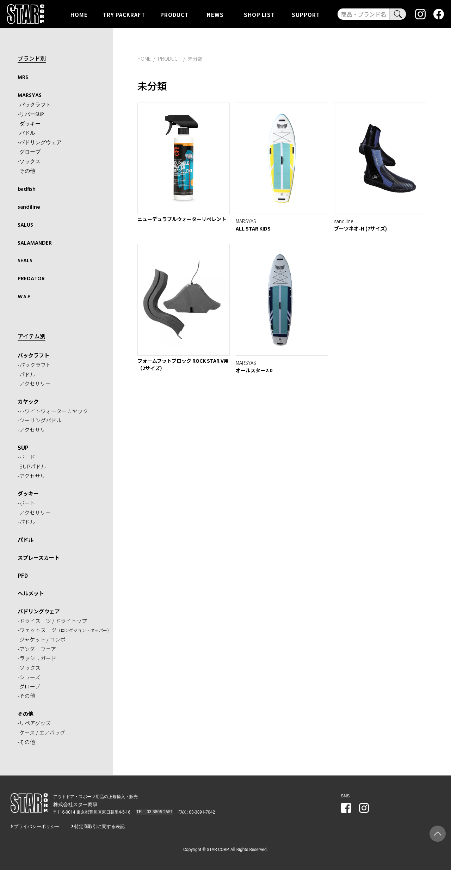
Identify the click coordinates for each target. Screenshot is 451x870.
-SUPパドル (32, 465)
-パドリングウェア (40, 142)
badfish (26, 188)
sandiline (29, 206)
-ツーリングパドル (40, 419)
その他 (25, 712)
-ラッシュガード (37, 657)
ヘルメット (31, 592)
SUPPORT (306, 14)
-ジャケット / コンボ (42, 638)
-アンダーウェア (37, 647)
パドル (25, 538)
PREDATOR (31, 278)
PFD (23, 574)
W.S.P (24, 296)
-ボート (26, 502)
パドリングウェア (39, 609)
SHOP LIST (259, 14)
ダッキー (28, 492)
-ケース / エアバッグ (41, 731)
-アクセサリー (34, 382)
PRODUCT (174, 14)
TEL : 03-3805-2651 (154, 810)
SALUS (25, 224)
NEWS (215, 14)
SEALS (25, 260)
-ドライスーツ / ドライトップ (52, 619)
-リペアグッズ (34, 721)
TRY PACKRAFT (124, 14)
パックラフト (33, 354)
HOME (79, 14)
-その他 (26, 170)
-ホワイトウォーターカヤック (53, 409)
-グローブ (29, 152)
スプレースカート (39, 556)
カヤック (28, 400)
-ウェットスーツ (64, 628)
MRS (23, 77)
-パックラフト (34, 104)
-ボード (26, 455)
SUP (23, 446)
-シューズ (29, 675)
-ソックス (29, 161)
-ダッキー (29, 124)
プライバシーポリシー (37, 825)
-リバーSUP (31, 114)
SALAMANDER (34, 242)
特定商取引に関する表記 (99, 825)
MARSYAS (30, 95)
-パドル (26, 133)
